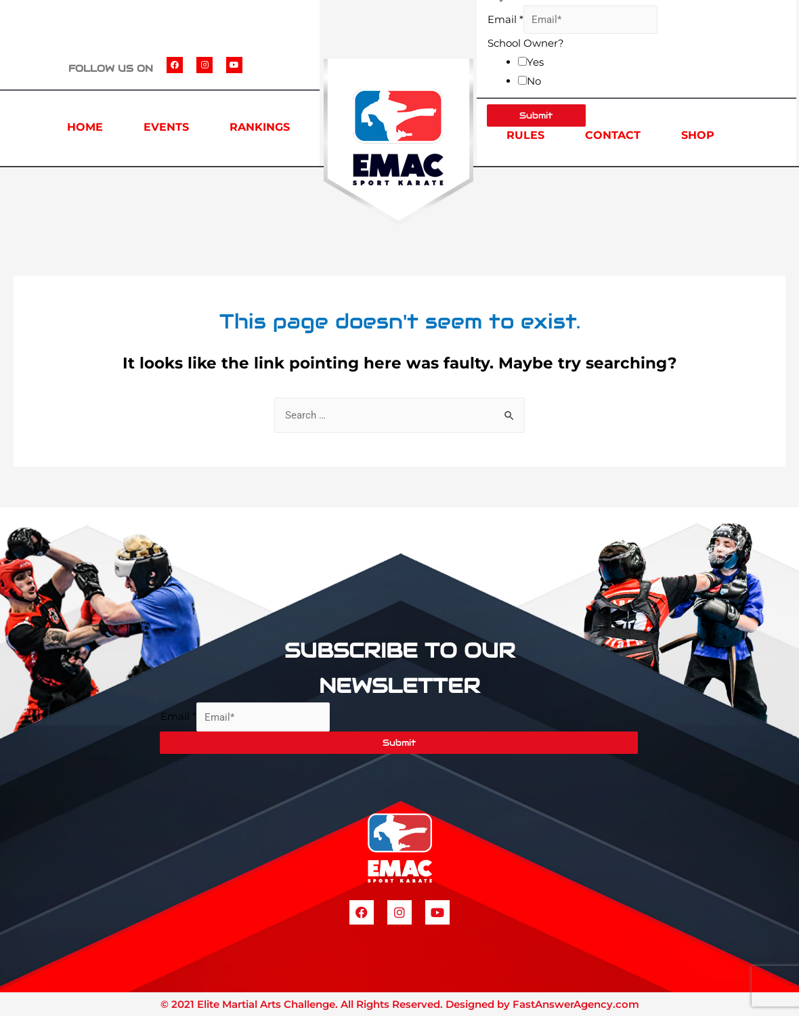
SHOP (697, 135)
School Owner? (526, 43)
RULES (525, 135)
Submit (399, 742)
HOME (85, 127)
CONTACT (613, 135)
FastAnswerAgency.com (576, 1004)
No (534, 81)
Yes (535, 62)
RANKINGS (260, 127)
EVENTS (166, 127)
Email (505, 19)
